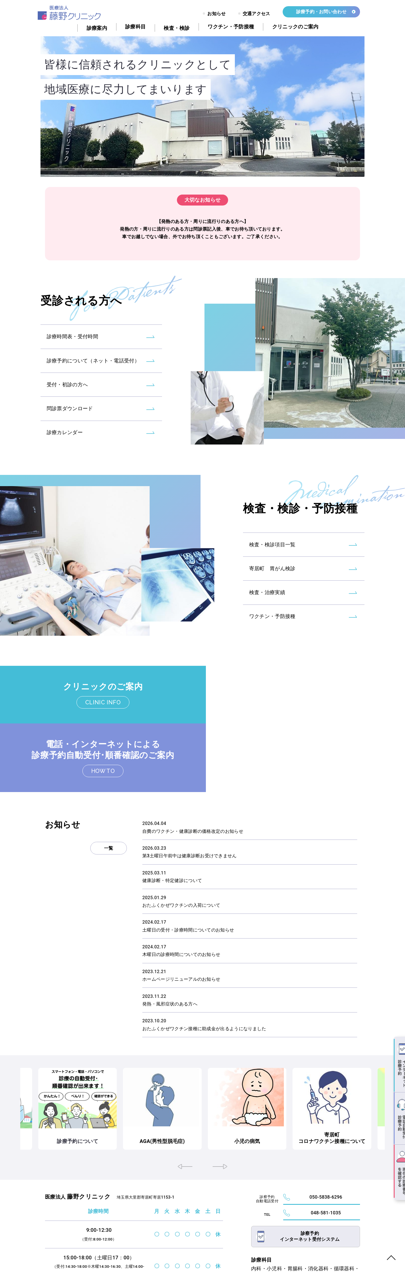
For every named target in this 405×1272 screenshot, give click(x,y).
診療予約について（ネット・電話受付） (93, 381)
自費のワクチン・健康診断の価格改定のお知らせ (192, 774)
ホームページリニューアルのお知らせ (181, 922)
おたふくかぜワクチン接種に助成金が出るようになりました (204, 971)
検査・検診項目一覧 (272, 565)
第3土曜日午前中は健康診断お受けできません (189, 799)
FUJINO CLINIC (79, 1257)
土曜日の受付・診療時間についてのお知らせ (188, 873)
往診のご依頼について (38, 1084)
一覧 (108, 791)
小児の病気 (285, 1084)
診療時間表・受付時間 (72, 357)
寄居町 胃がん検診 (272, 589)
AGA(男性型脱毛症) (202, 1084)
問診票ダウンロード (70, 429)
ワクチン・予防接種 (272, 637)
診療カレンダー (65, 453)
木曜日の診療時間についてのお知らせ (181, 897)
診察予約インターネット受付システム (309, 1190)
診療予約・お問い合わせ (321, 11)
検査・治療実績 (267, 613)
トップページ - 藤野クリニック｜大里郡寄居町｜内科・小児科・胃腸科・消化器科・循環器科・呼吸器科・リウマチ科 (72, 13)
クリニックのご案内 (101, 690)
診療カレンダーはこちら (173, 1240)
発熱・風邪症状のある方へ (169, 947)
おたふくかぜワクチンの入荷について (181, 848)
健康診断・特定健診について (172, 823)
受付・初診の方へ (67, 405)
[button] (185, 1108)
